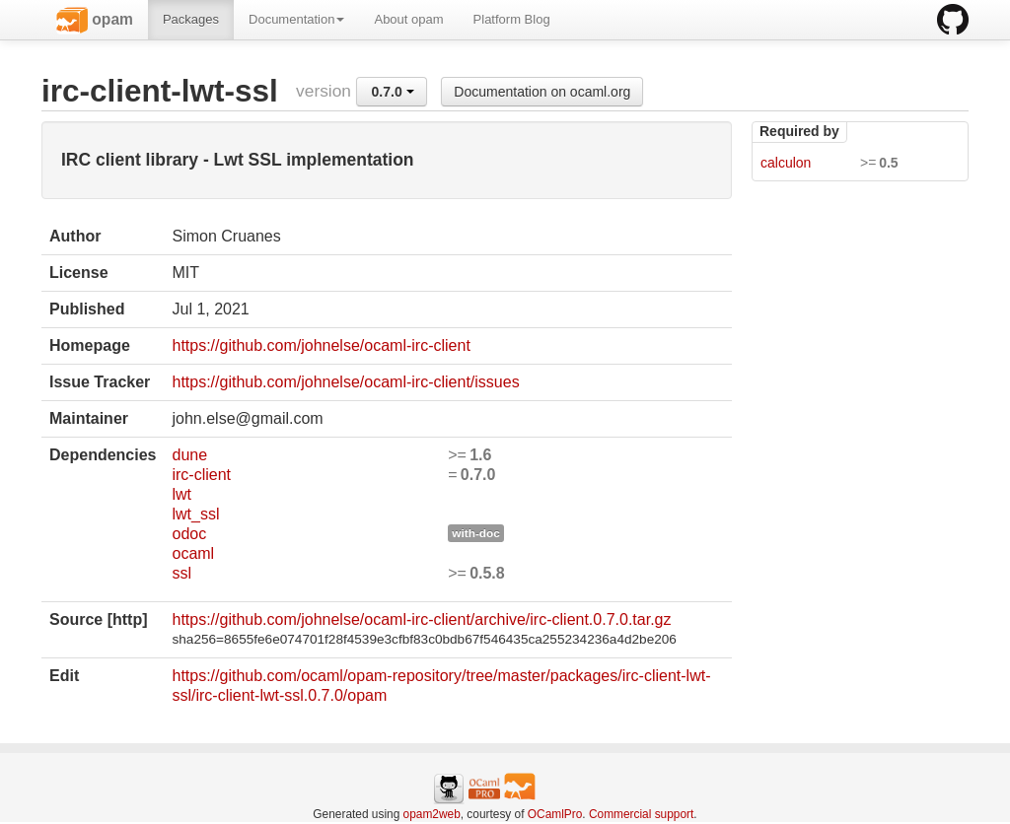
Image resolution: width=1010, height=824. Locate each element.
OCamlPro (555, 814)
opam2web (432, 814)
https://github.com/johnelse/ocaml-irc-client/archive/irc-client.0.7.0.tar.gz (421, 619)
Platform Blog (511, 19)
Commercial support (641, 814)
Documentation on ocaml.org (542, 92)
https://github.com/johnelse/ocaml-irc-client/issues (345, 382)
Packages (191, 19)
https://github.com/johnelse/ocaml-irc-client (320, 345)
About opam (408, 19)
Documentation (296, 19)
